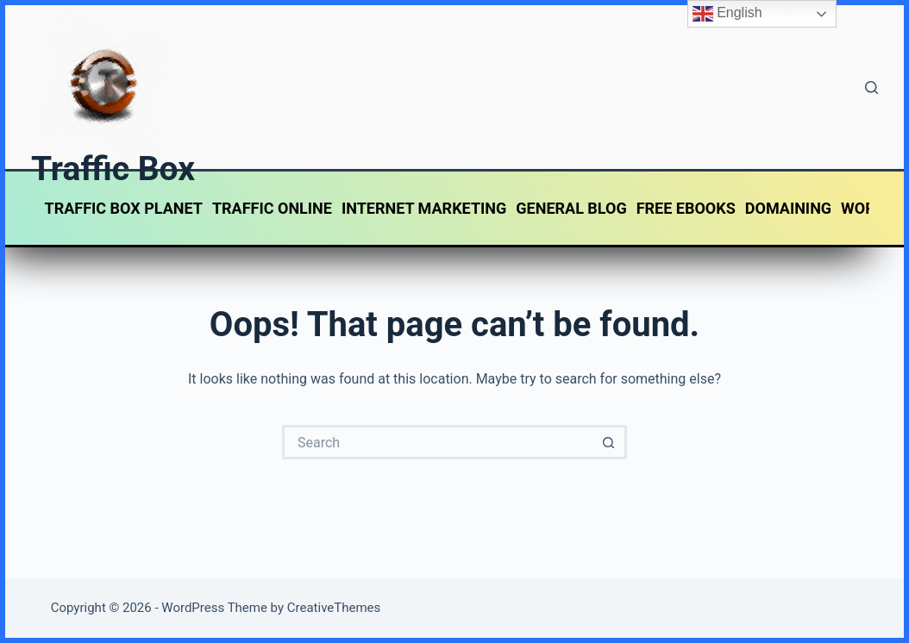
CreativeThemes (334, 607)
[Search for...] (437, 442)
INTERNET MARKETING (424, 208)
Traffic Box (113, 169)
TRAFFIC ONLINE (272, 208)
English (727, 13)
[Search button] (609, 442)
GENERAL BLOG (571, 208)
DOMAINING (788, 208)
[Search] (871, 87)
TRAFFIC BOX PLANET (124, 208)
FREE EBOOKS (686, 208)
